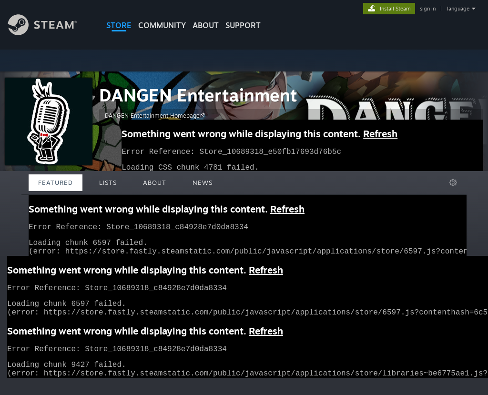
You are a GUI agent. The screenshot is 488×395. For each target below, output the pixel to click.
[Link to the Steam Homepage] (50, 33)
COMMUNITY (162, 25)
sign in (428, 8)
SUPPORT (243, 25)
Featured (55, 182)
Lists (108, 182)
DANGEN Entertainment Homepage (156, 115)
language (458, 8)
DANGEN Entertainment (198, 95)
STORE (119, 25)
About (206, 25)
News (203, 182)
